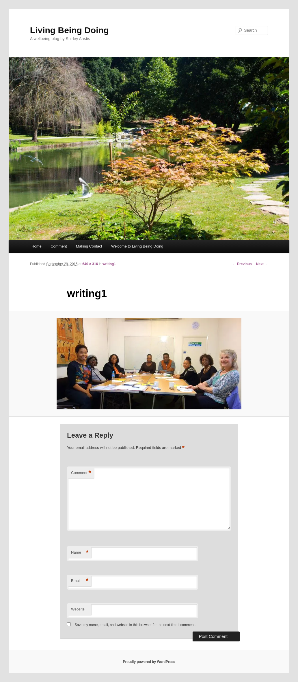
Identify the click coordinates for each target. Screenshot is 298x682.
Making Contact (89, 246)
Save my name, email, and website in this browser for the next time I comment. (134, 625)
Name (79, 552)
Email (79, 581)
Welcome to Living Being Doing (137, 246)
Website (78, 609)
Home (36, 246)
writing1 (109, 264)
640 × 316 (90, 264)
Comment (59, 246)
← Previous (242, 264)
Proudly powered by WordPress (149, 662)
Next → (262, 264)
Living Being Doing (69, 30)
